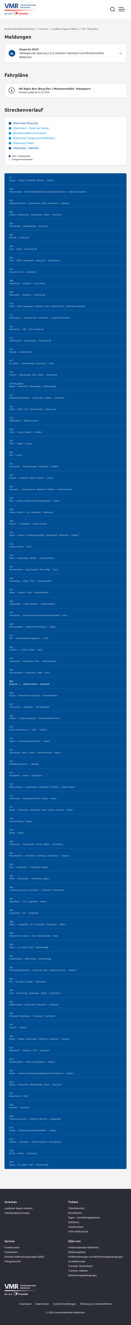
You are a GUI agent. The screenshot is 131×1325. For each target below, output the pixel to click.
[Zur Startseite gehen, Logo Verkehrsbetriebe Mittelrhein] (20, 9)
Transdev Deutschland (80, 1266)
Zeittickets (73, 1222)
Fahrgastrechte (12, 1261)
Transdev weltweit (78, 1270)
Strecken (43, 28)
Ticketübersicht (76, 1208)
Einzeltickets (75, 1213)
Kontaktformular (76, 1261)
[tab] (65, 53)
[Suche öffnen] (112, 9)
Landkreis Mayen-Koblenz (65, 28)
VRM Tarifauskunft (78, 1231)
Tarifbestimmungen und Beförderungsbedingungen (95, 1256)
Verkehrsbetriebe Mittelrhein (19, 28)
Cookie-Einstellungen (64, 1304)
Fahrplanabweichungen (17, 1213)
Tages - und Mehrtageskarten (84, 1217)
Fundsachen (11, 1252)
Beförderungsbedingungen (82, 1275)
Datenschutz (42, 1304)
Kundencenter (12, 1247)
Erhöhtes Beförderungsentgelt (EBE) (24, 1256)
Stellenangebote (77, 1252)
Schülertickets (75, 1227)
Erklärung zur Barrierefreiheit (95, 1304)
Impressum (26, 1304)
